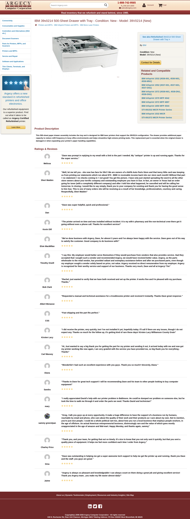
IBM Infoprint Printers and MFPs (66, 25)
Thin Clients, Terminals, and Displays (13, 68)
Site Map (130, 495)
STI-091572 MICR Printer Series (157, 117)
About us (60, 495)
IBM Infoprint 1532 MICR (153, 114)
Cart (165, 5)
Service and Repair (10, 56)
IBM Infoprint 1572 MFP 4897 (155, 102)
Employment (90, 495)
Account (150, 5)
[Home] (36, 25)
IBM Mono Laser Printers (89, 25)
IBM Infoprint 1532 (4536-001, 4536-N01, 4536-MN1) (161, 79)
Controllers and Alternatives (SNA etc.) (16, 32)
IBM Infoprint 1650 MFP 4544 (155, 106)
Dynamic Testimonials (74, 495)
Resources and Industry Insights (111, 495)
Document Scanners (10, 39)
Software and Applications (13, 62)
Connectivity (7, 21)
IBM (144, 45)
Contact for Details (150, 62)
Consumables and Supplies (13, 26)
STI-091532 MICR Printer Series (157, 110)
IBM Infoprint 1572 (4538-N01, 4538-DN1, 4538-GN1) (161, 92)
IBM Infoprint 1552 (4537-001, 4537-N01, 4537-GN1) (161, 86)
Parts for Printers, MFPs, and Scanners (14, 45)
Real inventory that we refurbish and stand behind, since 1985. (95, 13)
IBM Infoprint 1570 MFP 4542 (155, 98)
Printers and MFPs (9, 51)
